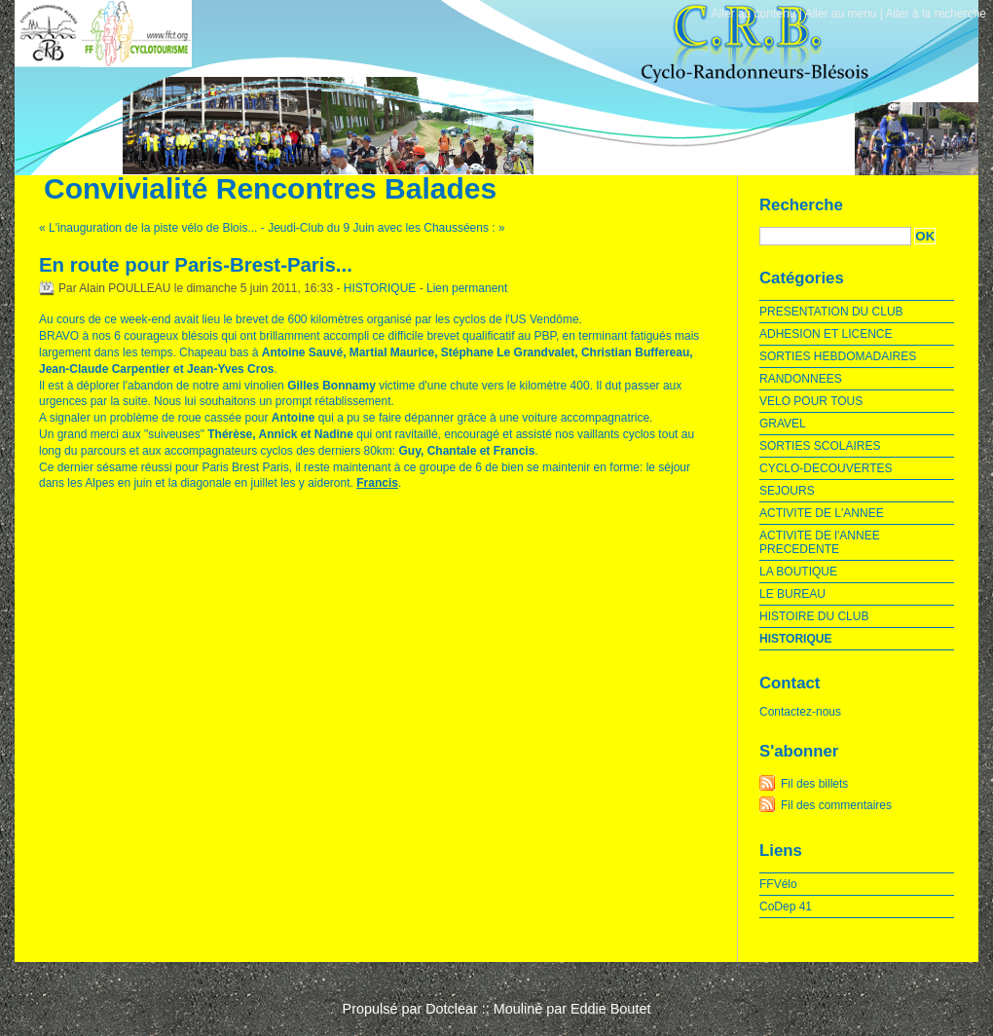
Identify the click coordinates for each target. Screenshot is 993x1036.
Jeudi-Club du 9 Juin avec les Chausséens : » (386, 228)
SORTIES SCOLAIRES (819, 446)
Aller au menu (840, 13)
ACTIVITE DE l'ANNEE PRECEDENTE (819, 542)
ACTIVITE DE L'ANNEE (821, 513)
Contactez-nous (800, 712)
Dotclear (451, 1009)
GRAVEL (782, 423)
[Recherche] (835, 236)
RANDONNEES (800, 379)
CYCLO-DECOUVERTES (825, 468)
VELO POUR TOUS (811, 401)
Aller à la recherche (936, 13)
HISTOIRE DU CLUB (813, 616)
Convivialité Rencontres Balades (270, 188)
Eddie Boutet (610, 1009)
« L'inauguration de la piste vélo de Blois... (148, 228)
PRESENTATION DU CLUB (831, 311)
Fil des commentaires (836, 805)
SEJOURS (787, 491)
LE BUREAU (792, 594)
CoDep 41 (785, 906)
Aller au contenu (754, 13)
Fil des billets (814, 784)
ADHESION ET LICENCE (825, 334)
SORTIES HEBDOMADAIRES (837, 356)
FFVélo (778, 884)
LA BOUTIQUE (798, 571)
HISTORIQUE (380, 288)
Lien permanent (466, 288)
